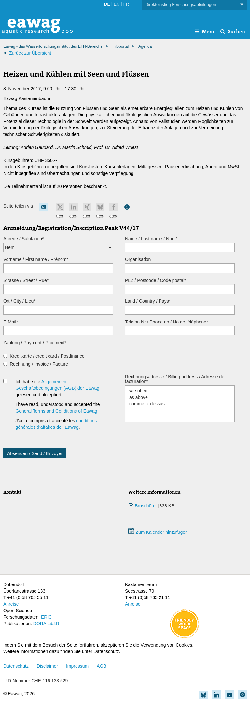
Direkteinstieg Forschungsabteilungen (194, 4)
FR (126, 4)
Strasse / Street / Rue (26, 280)
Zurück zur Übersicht (30, 53)
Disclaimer (47, 666)
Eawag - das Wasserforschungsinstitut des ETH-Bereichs (52, 46)
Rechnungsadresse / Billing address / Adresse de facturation (174, 379)
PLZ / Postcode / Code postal (155, 280)
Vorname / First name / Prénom (35, 259)
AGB (101, 666)
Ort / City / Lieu (19, 301)
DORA (39, 623)
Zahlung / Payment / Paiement (34, 342)
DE (107, 4)
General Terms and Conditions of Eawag (56, 411)
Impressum (77, 666)
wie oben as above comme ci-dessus (180, 403)
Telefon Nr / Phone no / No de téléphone (166, 322)
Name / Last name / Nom (151, 238)
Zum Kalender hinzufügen (158, 532)
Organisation (138, 259)
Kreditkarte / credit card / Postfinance (47, 356)
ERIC (46, 617)
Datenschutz (16, 666)
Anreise (11, 604)
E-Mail (10, 322)
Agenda (145, 46)
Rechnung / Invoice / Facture (39, 364)
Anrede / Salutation (23, 238)
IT (134, 4)
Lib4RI (53, 623)
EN (116, 4)
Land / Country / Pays (148, 301)
